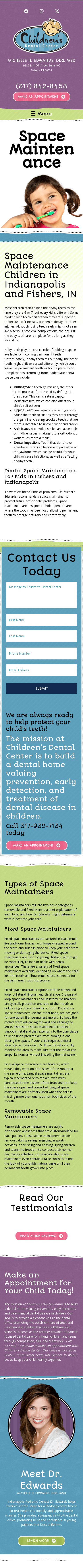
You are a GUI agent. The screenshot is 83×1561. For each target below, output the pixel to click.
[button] (26, 11)
